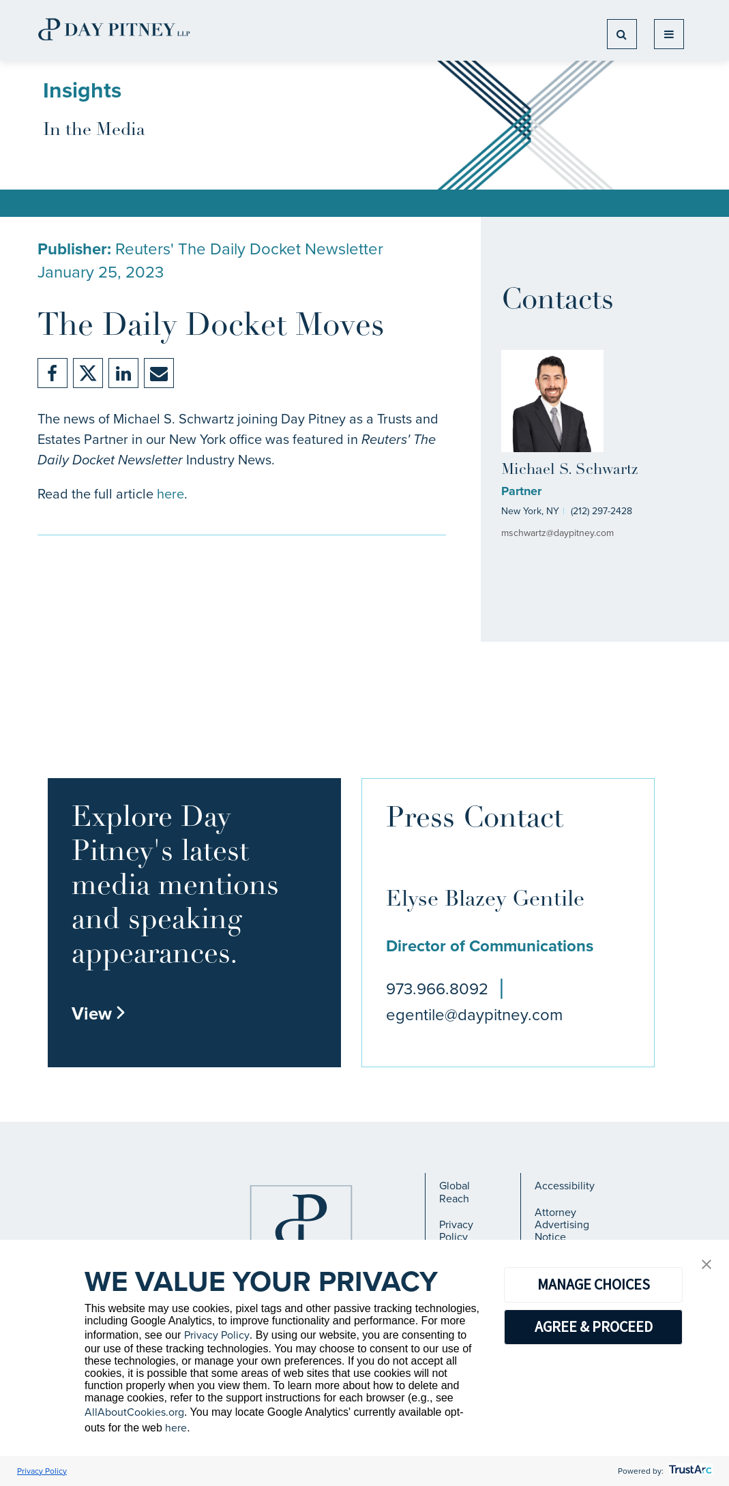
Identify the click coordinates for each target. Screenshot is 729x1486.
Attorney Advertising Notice (562, 1224)
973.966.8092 (437, 989)
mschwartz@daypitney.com (557, 533)
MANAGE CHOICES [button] (593, 1284)
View (99, 1013)
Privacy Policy (456, 1231)
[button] (706, 1265)
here (170, 494)
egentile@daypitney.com (474, 1014)
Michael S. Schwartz (569, 470)
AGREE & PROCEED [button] (594, 1326)
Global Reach (454, 1192)
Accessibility (565, 1185)
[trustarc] (689, 1471)
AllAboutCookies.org (134, 1412)
